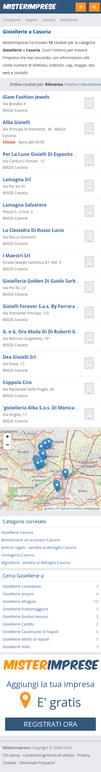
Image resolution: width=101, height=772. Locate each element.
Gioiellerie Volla (16, 646)
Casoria (48, 19)
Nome (72, 84)
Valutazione (91, 84)
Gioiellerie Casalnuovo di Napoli (30, 631)
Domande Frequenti (37, 762)
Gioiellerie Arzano (18, 593)
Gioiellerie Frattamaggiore (25, 609)
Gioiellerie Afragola (19, 601)
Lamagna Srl (17, 179)
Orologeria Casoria (17, 555)
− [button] (7, 445)
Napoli (31, 19)
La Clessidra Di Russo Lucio (33, 230)
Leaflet (49, 508)
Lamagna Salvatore (25, 205)
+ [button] (7, 437)
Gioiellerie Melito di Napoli (26, 639)
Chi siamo (11, 755)
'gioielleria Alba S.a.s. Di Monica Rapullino (50, 408)
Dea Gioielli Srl (19, 357)
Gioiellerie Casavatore (22, 586)
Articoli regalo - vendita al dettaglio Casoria (38, 547)
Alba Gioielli (16, 122)
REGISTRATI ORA (50, 724)
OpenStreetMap (71, 508)
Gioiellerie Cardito (18, 624)
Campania (11, 19)
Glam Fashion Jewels (26, 97)
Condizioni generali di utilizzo (48, 755)
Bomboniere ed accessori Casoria (30, 539)
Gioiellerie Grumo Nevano (25, 616)
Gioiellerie (69, 19)
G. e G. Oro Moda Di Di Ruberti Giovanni (48, 332)
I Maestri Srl (16, 255)
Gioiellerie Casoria (17, 532)
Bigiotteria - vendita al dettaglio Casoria (35, 562)
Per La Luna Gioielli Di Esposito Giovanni (48, 154)
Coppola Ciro (17, 382)
